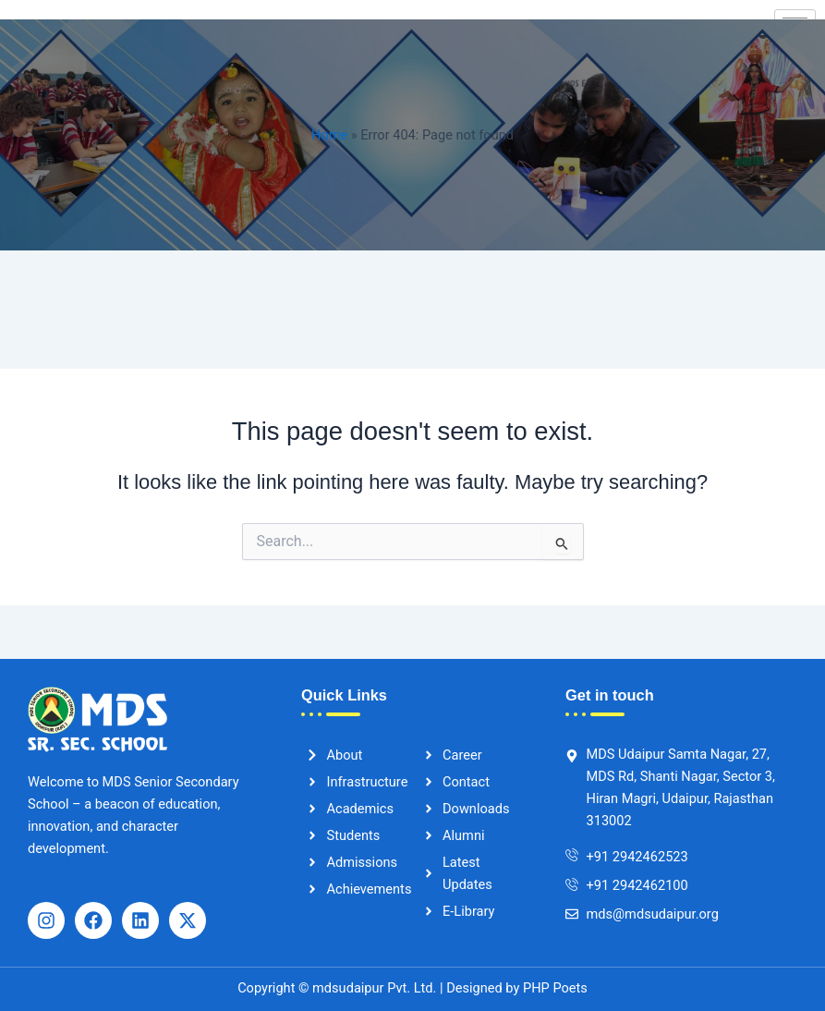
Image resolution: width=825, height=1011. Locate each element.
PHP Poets (553, 988)
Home (329, 135)
